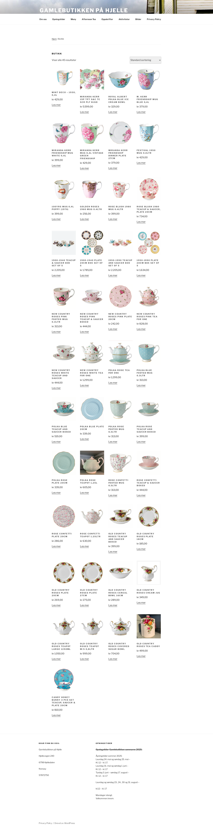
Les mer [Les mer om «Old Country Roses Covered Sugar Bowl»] (112, 659)
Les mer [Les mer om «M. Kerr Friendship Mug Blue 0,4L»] (141, 112)
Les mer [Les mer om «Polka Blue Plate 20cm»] (84, 439)
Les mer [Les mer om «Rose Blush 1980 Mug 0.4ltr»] (112, 219)
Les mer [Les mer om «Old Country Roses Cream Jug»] (141, 602)
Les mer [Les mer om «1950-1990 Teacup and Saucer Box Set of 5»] (112, 275)
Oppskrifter (107, 19)
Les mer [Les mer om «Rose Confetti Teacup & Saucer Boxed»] (141, 495)
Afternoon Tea (89, 19)
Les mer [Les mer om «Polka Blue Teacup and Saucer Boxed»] (56, 441)
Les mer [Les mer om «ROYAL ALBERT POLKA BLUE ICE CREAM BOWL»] (112, 112)
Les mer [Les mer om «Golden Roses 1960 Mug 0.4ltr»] (84, 219)
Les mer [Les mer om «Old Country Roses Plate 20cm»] (56, 605)
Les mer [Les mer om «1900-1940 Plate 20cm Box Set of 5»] (84, 275)
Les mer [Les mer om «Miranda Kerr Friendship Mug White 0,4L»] (56, 165)
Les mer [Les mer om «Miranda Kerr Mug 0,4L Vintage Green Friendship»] (84, 168)
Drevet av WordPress (64, 823)
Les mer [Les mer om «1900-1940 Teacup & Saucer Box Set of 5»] (56, 275)
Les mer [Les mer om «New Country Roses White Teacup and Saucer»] (56, 388)
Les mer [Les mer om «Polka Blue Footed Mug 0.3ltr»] (141, 385)
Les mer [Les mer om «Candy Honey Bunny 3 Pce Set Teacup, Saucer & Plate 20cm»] (56, 715)
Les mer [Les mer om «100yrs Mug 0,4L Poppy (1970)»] (56, 219)
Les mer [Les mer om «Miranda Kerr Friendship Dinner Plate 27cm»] (112, 168)
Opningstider (58, 19)
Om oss (43, 19)
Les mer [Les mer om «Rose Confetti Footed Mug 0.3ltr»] (112, 495)
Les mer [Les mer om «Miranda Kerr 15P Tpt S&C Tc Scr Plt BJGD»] (84, 112)
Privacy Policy (154, 19)
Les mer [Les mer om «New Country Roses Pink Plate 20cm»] (112, 329)
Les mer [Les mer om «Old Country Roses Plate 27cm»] (84, 605)
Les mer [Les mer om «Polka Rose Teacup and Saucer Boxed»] (141, 441)
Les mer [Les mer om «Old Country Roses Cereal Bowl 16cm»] (112, 605)
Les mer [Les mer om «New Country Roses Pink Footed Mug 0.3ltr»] (56, 331)
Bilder (138, 19)
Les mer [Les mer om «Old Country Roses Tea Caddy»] (141, 656)
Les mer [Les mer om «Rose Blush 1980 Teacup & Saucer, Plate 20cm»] (141, 221)
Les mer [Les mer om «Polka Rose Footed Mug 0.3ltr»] (112, 441)
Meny (73, 19)
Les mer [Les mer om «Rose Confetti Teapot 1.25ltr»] (84, 546)
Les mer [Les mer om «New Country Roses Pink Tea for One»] (141, 329)
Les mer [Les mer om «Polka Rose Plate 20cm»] (56, 492)
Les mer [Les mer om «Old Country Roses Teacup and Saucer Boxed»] (112, 551)
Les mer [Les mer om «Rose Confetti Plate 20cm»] (56, 546)
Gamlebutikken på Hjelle (84, 10)
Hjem (54, 39)
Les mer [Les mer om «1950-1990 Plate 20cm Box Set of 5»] (141, 275)
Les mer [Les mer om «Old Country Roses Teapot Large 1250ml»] (56, 659)
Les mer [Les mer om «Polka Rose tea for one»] (112, 382)
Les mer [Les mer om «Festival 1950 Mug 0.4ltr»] (141, 162)
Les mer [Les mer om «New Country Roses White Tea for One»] (84, 385)
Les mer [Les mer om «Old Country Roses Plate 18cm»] (141, 549)
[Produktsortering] (145, 60)
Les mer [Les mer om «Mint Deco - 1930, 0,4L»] (56, 104)
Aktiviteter (124, 19)
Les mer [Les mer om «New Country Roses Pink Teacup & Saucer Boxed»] (84, 331)
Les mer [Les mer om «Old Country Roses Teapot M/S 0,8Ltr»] (84, 659)
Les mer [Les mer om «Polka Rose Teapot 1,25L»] (84, 492)
